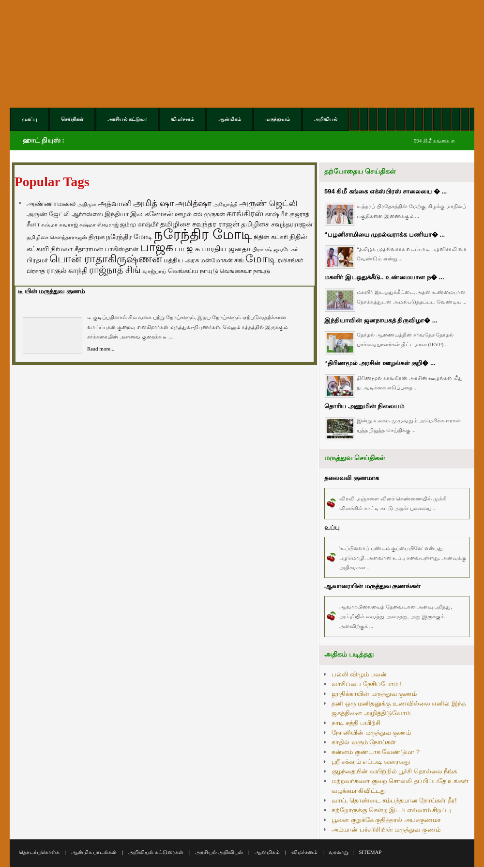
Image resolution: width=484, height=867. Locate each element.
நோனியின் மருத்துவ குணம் (371, 732)
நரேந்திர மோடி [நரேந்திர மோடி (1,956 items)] (203, 234)
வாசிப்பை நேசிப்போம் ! (367, 684)
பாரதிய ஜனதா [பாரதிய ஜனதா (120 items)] (226, 248)
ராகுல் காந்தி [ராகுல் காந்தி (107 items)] (67, 270)
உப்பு (332, 527)
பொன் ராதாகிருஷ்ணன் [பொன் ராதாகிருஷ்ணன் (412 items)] (105, 259)
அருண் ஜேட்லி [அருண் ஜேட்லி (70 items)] (48, 214)
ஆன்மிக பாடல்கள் (94, 852)
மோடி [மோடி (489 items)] (260, 259)
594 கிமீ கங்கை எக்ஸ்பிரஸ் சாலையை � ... (385, 191)
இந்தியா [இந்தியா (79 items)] (117, 214)
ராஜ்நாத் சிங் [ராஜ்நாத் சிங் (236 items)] (115, 270)
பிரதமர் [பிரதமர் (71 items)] (37, 260)
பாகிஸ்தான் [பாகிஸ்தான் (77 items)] (121, 249)
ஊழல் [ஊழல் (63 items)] (183, 214)
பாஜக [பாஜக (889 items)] (156, 247)
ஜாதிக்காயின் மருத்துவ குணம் (374, 693)
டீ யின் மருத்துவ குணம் (51, 291)
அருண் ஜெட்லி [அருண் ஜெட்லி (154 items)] (268, 203)
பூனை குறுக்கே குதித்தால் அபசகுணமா (386, 819)
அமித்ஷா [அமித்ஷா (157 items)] (193, 203)
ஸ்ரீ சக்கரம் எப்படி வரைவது (371, 761)
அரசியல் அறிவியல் (219, 852)
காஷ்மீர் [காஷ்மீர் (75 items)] (276, 214)
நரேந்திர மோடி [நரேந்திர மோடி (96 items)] (129, 237)
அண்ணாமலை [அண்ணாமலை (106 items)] (51, 204)
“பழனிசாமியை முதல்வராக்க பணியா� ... (384, 234)
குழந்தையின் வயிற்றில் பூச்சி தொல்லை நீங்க (394, 771)
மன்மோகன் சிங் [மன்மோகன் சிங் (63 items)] (222, 260)
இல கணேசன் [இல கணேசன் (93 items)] (151, 214)
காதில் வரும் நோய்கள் (364, 742)
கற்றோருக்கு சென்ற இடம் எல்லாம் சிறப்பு (391, 810)
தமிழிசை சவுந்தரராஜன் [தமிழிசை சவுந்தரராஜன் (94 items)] (277, 224)
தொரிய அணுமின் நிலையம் (364, 406)
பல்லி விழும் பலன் (359, 674)
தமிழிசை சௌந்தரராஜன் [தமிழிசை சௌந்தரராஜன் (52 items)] (57, 237)
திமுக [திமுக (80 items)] (97, 237)
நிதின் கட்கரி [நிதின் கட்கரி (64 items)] (270, 237)
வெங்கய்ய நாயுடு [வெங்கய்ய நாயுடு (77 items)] (193, 270)
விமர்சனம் (304, 852)
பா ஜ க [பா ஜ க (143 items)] (187, 248)
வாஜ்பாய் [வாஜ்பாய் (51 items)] (154, 271)
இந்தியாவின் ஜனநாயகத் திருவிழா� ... (381, 320)
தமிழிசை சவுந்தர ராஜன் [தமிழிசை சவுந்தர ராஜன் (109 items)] (200, 224)
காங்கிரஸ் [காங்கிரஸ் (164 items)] (245, 213)
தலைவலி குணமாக (351, 478)
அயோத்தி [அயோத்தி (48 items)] (225, 204)
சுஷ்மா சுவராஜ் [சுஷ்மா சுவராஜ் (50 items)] (59, 224)
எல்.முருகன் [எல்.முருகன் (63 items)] (209, 214)
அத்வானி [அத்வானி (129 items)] (115, 203)
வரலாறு (338, 852)
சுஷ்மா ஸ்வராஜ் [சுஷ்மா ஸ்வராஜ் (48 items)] (99, 224)
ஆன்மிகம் (267, 852)
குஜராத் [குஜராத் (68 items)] (299, 214)
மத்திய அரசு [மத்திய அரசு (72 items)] (181, 260)
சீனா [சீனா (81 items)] (33, 224)
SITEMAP (370, 852)
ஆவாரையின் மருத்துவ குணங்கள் (372, 586)
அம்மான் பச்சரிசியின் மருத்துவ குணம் (386, 829)
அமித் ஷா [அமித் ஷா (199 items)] (153, 203)
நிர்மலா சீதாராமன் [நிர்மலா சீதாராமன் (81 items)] (76, 249)
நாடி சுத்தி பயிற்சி (356, 722)
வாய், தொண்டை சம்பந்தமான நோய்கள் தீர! (394, 800)
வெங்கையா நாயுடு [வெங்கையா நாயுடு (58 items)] (245, 271)
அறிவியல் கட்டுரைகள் (155, 852)
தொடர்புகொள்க (39, 852)
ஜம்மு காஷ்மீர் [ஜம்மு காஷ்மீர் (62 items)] (139, 224)
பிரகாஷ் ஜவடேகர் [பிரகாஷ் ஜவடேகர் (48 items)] (275, 249)
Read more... (100, 349)
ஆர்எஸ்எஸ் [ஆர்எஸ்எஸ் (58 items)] (87, 214)
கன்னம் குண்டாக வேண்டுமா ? (376, 751)
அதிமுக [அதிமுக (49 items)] (86, 204)
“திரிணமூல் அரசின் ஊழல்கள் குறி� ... (380, 363)
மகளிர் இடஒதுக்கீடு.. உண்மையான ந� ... (384, 277)
